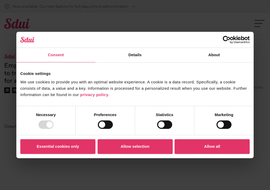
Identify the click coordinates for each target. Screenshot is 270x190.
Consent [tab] (56, 55)
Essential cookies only (58, 146)
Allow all (212, 146)
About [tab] (214, 55)
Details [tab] (135, 55)
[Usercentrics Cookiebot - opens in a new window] (227, 40)
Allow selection (134, 146)
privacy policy (94, 94)
